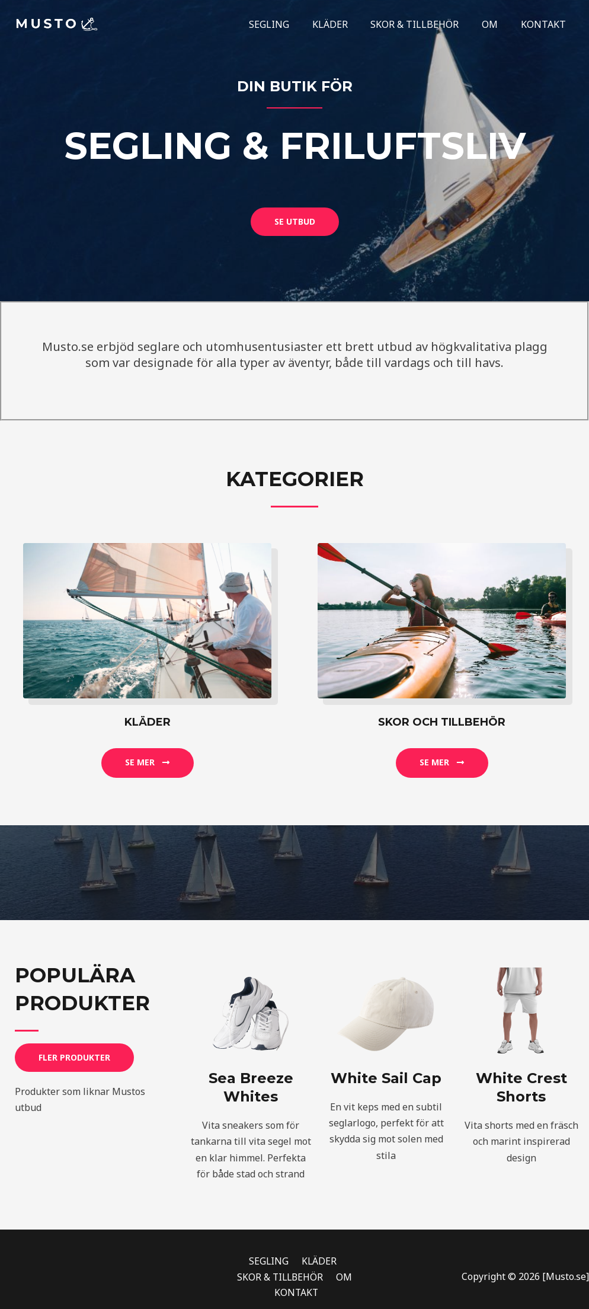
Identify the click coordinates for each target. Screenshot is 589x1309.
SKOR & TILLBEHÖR (424, 24)
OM (496, 24)
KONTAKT (545, 24)
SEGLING (287, 24)
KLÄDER (343, 24)
